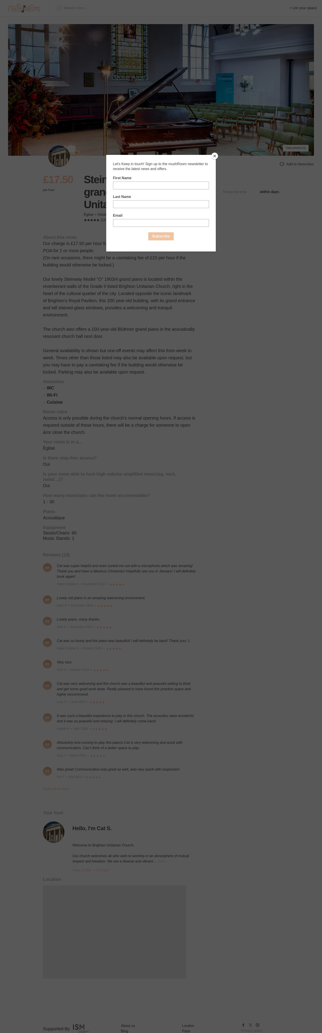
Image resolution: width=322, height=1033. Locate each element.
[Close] (214, 156)
